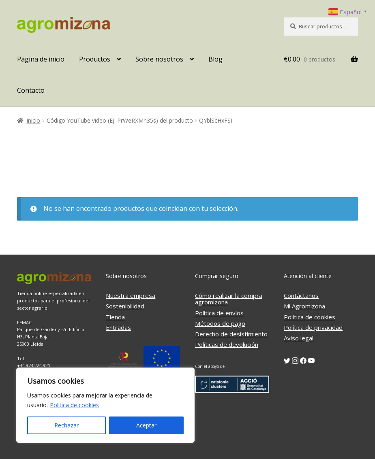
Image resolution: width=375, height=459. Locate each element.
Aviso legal (298, 338)
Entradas (118, 327)
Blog (215, 59)
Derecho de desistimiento (231, 334)
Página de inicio (40, 59)
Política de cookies (74, 405)
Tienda (115, 317)
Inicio (33, 120)
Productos (94, 59)
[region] (105, 405)
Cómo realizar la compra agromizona (228, 298)
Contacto (31, 90)
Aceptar (146, 425)
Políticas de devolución (226, 344)
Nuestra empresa (130, 295)
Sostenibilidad (125, 306)
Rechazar (66, 425)
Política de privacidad (313, 327)
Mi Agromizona (304, 306)
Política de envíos (219, 313)
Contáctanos (301, 295)
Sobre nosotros (159, 59)
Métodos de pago (220, 323)
